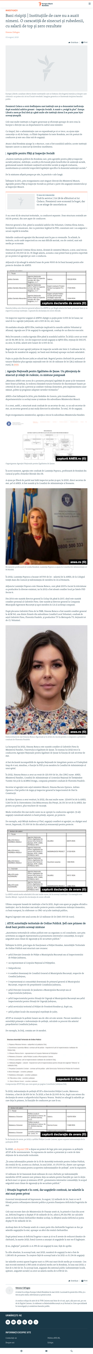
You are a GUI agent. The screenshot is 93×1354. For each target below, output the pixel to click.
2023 (15, 365)
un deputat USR (21, 1149)
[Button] (73, 42)
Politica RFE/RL (54, 1338)
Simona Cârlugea (13, 32)
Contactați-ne (11, 1338)
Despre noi (10, 1343)
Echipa (50, 1343)
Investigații (12, 10)
